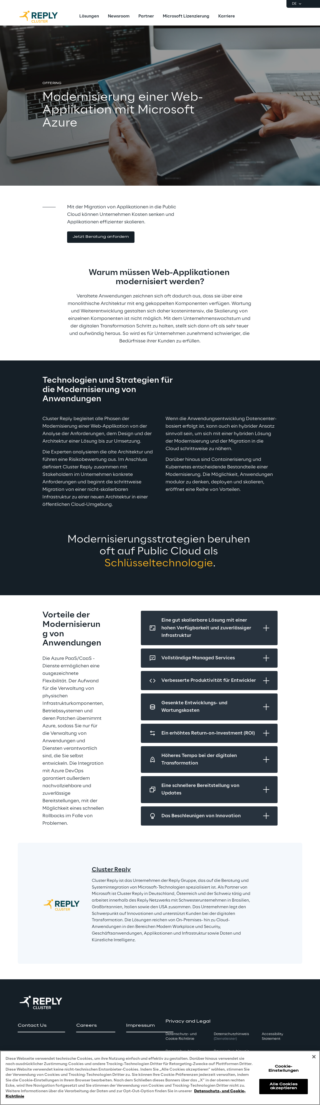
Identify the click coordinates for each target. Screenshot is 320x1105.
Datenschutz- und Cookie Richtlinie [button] (181, 1036)
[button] (100, 237)
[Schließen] (314, 1057)
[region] (160, 1078)
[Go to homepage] (44, 17)
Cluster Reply (111, 870)
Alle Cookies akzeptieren (283, 1086)
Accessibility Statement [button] (272, 1036)
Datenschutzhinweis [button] (231, 1036)
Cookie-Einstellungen (283, 1068)
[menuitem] (89, 17)
